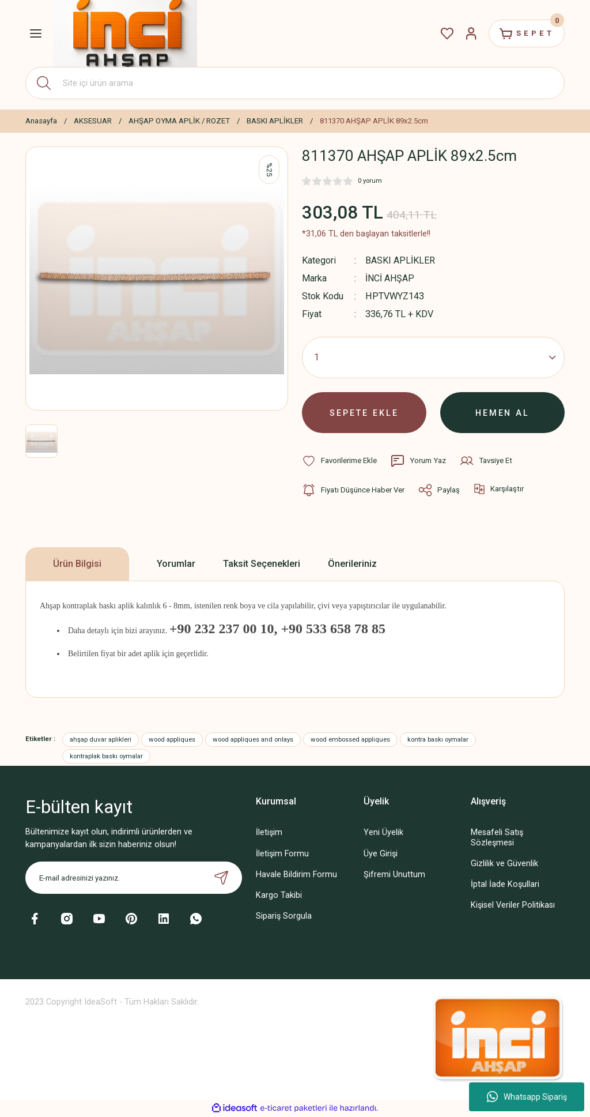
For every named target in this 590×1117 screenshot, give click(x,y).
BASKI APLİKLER (400, 260)
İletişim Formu (282, 854)
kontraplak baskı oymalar (106, 757)
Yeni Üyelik (383, 833)
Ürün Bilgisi (77, 564)
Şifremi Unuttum (394, 875)
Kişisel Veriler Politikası (513, 906)
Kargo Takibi (279, 896)
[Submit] (221, 879)
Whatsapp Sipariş (527, 1096)
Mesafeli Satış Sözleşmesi (497, 838)
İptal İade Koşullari (505, 885)
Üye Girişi (381, 854)
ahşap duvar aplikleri (100, 740)
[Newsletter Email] (133, 879)
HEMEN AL (502, 413)
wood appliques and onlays (253, 740)
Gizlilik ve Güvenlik (504, 864)
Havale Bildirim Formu (296, 875)
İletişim (269, 833)
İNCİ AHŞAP (390, 278)
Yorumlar (176, 564)
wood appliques (172, 740)
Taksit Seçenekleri (261, 564)
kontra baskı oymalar (437, 740)
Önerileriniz (352, 564)
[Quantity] (433, 357)
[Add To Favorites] (339, 461)
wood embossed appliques (350, 740)
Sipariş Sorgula (284, 917)
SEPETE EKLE (364, 413)
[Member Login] (470, 33)
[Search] (295, 83)
